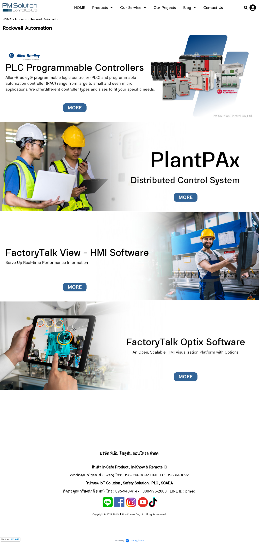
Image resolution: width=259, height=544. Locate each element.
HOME (7, 19)
